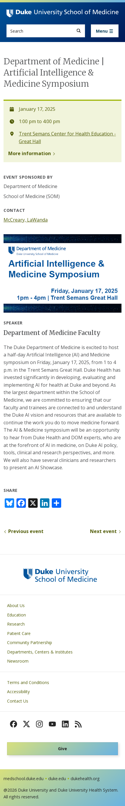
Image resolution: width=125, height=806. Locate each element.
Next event (103, 531)
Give (62, 748)
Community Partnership (29, 642)
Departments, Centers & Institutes (40, 652)
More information (29, 153)
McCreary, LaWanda (26, 220)
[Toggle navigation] (105, 30)
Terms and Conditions (28, 682)
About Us (16, 605)
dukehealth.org (85, 778)
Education (16, 615)
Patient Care (19, 633)
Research (16, 624)
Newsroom (18, 661)
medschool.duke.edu (24, 778)
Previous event (26, 531)
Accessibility (18, 691)
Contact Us (17, 701)
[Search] (78, 30)
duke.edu (57, 778)
